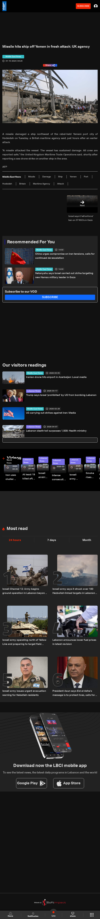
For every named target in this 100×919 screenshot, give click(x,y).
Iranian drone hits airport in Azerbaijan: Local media (56, 377)
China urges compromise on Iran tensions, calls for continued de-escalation (65, 256)
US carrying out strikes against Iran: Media (51, 413)
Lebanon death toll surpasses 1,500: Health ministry (56, 431)
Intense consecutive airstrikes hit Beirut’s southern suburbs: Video (59, 478)
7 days (51, 540)
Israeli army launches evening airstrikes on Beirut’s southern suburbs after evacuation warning (76, 477)
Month (86, 540)
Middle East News (44, 250)
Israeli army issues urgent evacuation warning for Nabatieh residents (24, 693)
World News (9, 461)
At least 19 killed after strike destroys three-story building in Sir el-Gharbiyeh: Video (28, 477)
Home (10, 914)
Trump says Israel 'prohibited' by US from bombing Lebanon (61, 395)
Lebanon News (33, 391)
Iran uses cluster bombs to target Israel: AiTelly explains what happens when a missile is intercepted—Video (12, 477)
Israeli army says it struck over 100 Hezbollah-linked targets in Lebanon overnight (73, 591)
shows (73, 914)
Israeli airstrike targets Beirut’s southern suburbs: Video (43, 475)
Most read (17, 528)
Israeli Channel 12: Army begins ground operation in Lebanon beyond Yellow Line (24, 591)
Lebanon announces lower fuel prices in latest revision (74, 642)
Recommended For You (31, 242)
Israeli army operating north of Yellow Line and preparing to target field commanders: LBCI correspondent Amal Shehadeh (24, 642)
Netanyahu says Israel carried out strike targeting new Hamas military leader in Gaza (64, 275)
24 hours (15, 540)
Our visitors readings (24, 365)
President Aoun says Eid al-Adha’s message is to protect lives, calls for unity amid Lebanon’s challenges (73, 693)
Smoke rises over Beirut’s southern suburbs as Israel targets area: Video (91, 475)
